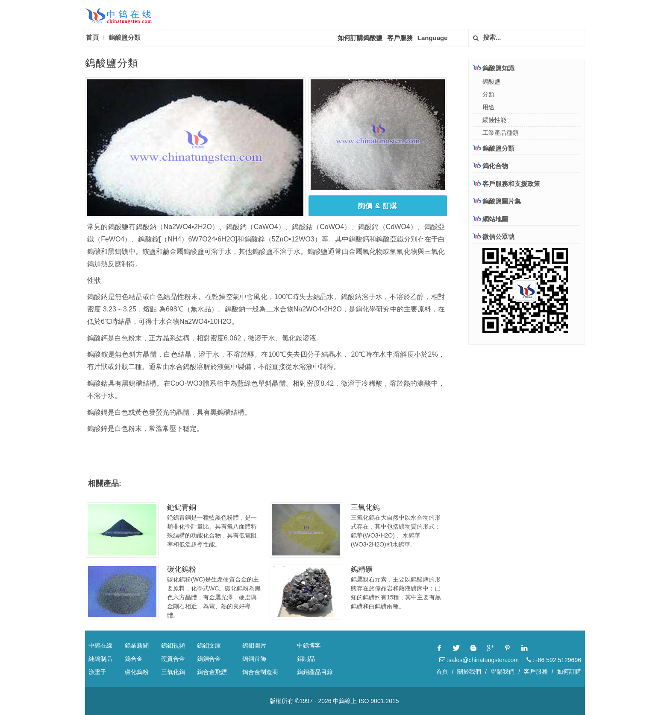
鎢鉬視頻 (173, 645)
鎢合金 (134, 658)
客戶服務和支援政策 (506, 183)
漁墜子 (97, 671)
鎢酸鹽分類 (125, 37)
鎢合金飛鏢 (212, 671)
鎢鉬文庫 (209, 645)
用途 (488, 107)
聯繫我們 (502, 671)
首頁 (92, 37)
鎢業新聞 (137, 645)
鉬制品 (306, 658)
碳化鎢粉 (181, 569)
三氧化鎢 (365, 507)
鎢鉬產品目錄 (315, 671)
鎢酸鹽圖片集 (497, 201)
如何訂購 (569, 671)
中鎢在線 (100, 645)
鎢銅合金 (209, 658)
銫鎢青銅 (181, 507)
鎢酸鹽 (491, 81)
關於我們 (469, 671)
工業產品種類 (500, 132)
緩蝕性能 (494, 119)
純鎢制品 (100, 658)
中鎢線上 (345, 701)
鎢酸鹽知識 (493, 68)
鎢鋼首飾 (254, 658)
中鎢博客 (309, 645)
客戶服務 (400, 37)
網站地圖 (490, 219)
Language (432, 37)
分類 (488, 94)
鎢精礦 (362, 569)
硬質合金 (173, 658)
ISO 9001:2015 (379, 701)
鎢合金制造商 (260, 671)
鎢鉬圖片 (254, 645)
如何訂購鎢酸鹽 (360, 37)
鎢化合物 (490, 165)
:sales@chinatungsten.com (479, 660)
